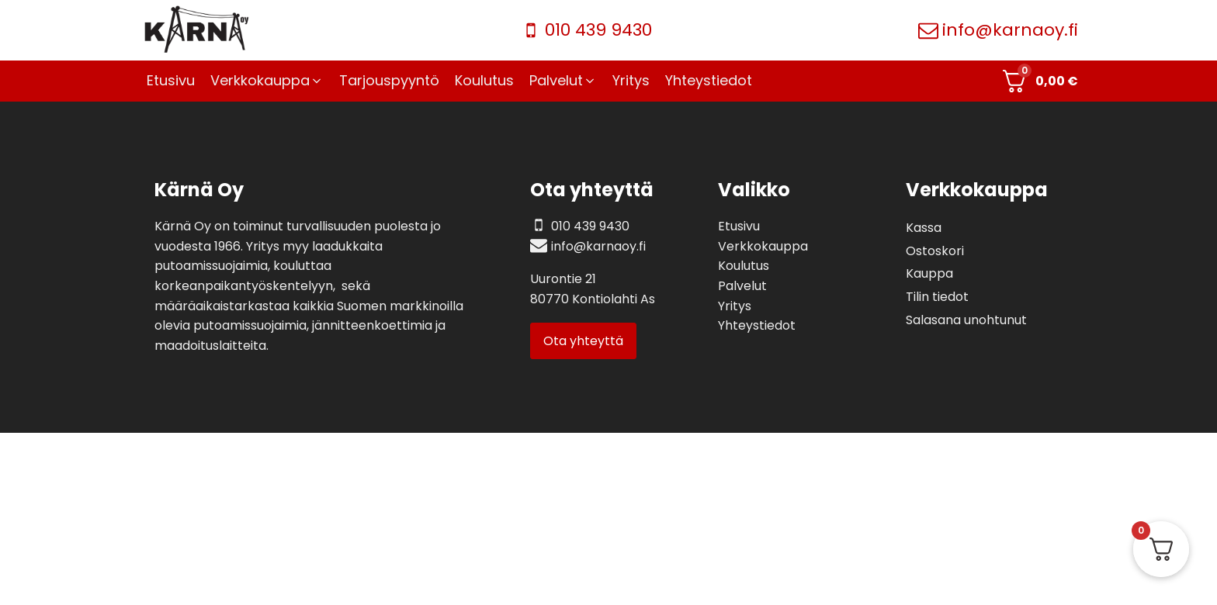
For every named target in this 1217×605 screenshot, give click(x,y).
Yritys (734, 306)
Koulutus (743, 266)
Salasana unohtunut (966, 320)
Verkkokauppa (763, 246)
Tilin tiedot (937, 297)
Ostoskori (935, 251)
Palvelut (742, 286)
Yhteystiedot (757, 325)
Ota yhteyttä (583, 341)
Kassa (923, 228)
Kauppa (929, 273)
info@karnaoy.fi (1010, 30)
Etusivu (739, 226)
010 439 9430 (598, 30)
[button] (267, 81)
